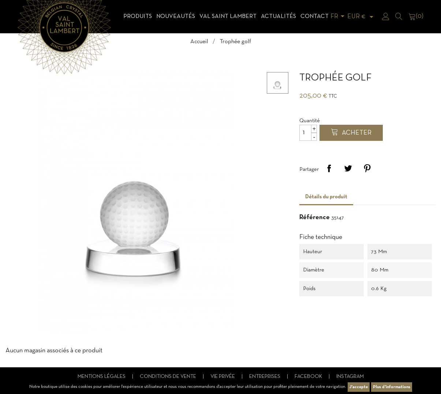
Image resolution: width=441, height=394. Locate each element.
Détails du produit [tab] (326, 196)
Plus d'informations (391, 387)
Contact (314, 16)
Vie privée (223, 376)
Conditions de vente (168, 376)
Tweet (348, 168)
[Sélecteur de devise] (361, 17)
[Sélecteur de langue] (338, 17)
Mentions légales (102, 376)
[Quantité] (308, 133)
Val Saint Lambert (228, 16)
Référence (314, 217)
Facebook (309, 376)
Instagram (350, 376)
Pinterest (367, 168)
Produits (137, 16)
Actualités (278, 16)
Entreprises (265, 376)
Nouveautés (175, 16)
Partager (329, 168)
